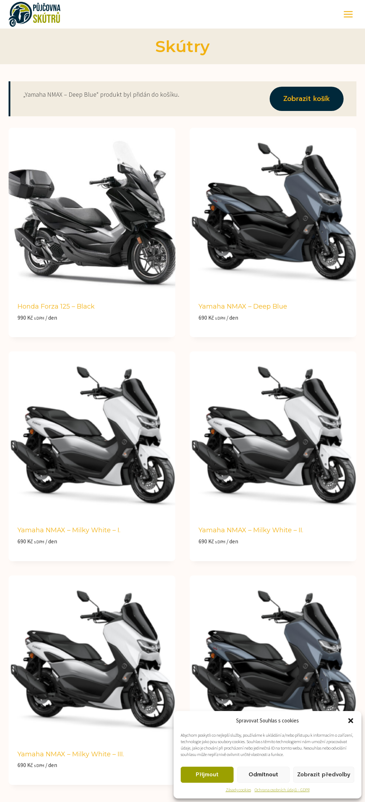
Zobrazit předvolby (323, 774)
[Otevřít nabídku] (348, 14)
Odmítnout (263, 774)
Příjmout (207, 774)
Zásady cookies (238, 789)
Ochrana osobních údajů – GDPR (282, 789)
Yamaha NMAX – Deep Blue (243, 306)
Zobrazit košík (306, 98)
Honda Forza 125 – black (56, 306)
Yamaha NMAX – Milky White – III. (71, 754)
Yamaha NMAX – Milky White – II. (251, 530)
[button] (350, 720)
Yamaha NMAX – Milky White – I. (69, 530)
